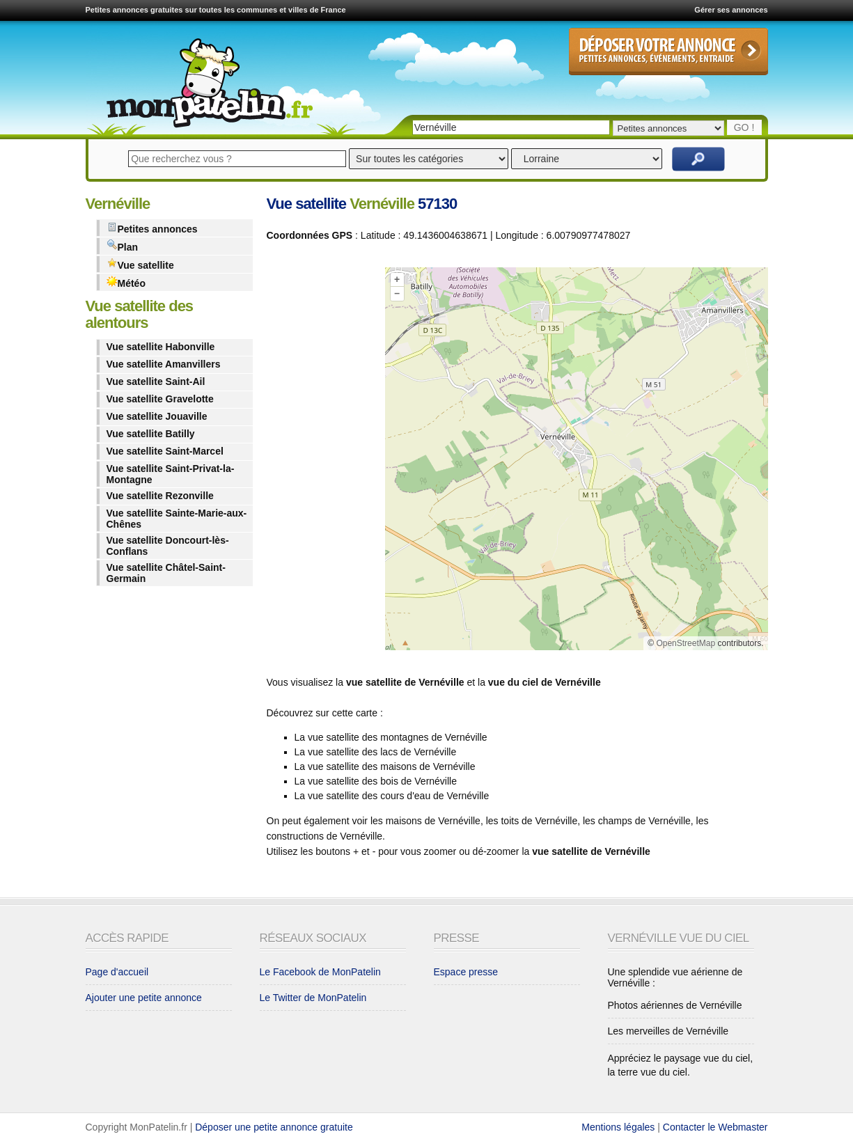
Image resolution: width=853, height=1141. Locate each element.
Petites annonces (152, 228)
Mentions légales (618, 1127)
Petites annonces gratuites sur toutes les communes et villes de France (216, 10)
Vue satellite (140, 264)
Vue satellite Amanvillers (164, 364)
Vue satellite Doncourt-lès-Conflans (168, 546)
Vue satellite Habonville (161, 346)
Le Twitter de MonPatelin (313, 997)
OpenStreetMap (685, 643)
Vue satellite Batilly (151, 433)
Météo (126, 282)
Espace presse (466, 971)
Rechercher (698, 159)
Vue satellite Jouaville (157, 416)
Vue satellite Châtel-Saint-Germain (166, 573)
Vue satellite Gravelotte (160, 398)
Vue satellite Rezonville (160, 495)
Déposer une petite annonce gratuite (274, 1127)
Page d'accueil (117, 971)
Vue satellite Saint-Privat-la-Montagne (171, 474)
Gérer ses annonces (730, 10)
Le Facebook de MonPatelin (320, 971)
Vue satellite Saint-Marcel (165, 451)
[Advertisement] (322, 461)
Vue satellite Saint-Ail (156, 381)
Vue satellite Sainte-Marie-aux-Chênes (177, 518)
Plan (123, 246)
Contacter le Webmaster (715, 1127)
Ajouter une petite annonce (144, 997)
